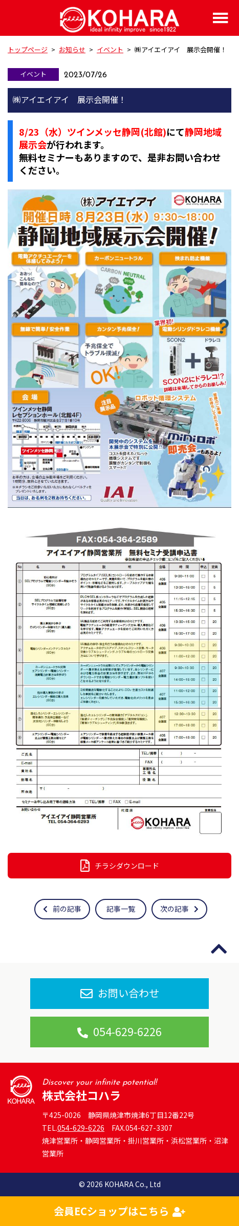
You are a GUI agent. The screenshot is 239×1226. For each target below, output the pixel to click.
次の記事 (179, 909)
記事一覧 (120, 909)
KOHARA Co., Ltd (132, 1184)
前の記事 (62, 909)
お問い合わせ (119, 992)
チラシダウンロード (119, 865)
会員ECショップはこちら (119, 1210)
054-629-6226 (119, 1031)
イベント (33, 74)
